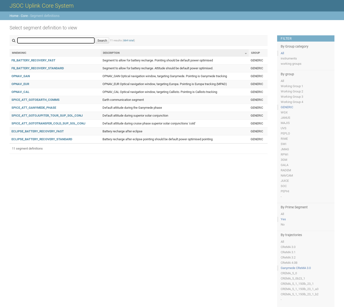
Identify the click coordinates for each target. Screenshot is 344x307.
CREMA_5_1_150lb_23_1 (297, 283)
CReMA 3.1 (288, 252)
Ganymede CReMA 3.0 (296, 268)
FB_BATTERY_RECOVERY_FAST (33, 60)
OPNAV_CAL (20, 92)
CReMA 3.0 (288, 247)
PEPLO (285, 133)
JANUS (285, 117)
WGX (284, 112)
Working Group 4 (292, 102)
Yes (283, 219)
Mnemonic (19, 52)
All (282, 53)
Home (14, 16)
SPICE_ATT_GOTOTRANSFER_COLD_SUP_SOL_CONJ (48, 123)
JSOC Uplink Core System (42, 5)
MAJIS (285, 123)
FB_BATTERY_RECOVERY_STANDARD (37, 68)
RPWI (284, 154)
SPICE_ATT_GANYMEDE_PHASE (33, 107)
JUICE (285, 181)
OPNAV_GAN (20, 76)
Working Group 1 (292, 86)
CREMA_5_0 (289, 273)
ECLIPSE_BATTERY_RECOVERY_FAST (37, 131)
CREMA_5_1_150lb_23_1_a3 (299, 289)
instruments (289, 58)
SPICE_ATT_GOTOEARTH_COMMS (35, 100)
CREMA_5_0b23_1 (293, 278)
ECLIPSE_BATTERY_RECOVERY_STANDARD (41, 139)
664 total (129, 40)
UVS (283, 128)
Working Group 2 (292, 91)
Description (111, 52)
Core (24, 16)
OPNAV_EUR (20, 84)
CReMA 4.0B (289, 262)
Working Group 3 (292, 96)
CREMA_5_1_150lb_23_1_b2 (299, 294)
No (283, 224)
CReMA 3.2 (288, 257)
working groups (291, 63)
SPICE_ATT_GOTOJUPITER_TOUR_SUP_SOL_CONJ (47, 115)
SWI (283, 144)
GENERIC (287, 107)
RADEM (286, 170)
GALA (284, 165)
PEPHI (285, 191)
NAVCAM (287, 175)
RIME (284, 138)
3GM (284, 160)
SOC (284, 186)
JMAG (285, 149)
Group (255, 52)
